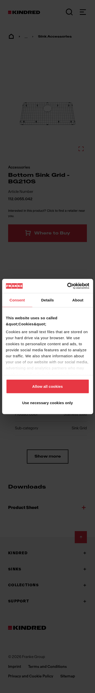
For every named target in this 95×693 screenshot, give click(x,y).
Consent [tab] (17, 300)
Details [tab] (47, 300)
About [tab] (77, 300)
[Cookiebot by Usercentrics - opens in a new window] (67, 286)
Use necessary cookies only (47, 403)
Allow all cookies (47, 386)
